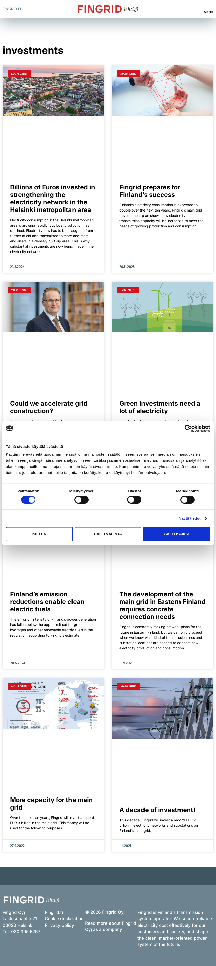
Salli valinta (108, 534)
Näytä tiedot (190, 518)
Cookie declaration (64, 918)
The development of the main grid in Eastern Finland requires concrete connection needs (162, 605)
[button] (193, 9)
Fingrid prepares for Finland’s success (149, 190)
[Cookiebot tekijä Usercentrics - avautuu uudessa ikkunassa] (188, 428)
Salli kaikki (176, 534)
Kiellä (39, 534)
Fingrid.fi (12, 9)
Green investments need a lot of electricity (159, 407)
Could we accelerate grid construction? (48, 407)
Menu (208, 12)
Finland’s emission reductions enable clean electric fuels (47, 601)
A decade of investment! (157, 810)
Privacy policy (59, 925)
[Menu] (209, 6)
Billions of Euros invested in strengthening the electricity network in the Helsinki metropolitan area (52, 198)
